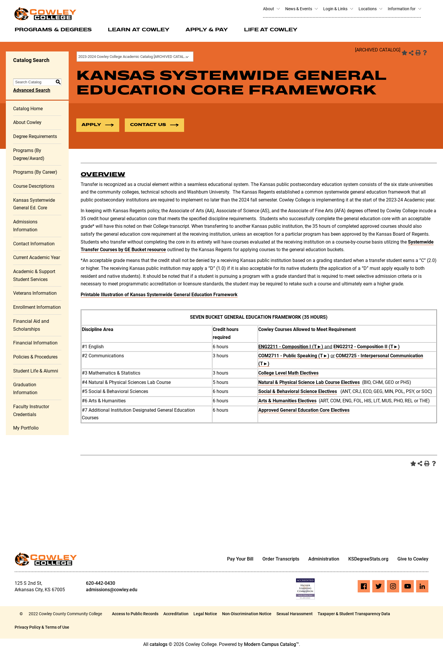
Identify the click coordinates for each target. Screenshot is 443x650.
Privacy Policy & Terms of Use (42, 627)
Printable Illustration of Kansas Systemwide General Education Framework (159, 294)
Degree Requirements (35, 136)
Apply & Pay (207, 30)
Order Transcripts (280, 559)
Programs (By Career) (35, 172)
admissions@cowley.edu (111, 589)
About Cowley (27, 122)
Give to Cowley (412, 559)
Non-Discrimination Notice (246, 613)
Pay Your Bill (240, 559)
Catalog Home (28, 108)
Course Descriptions (33, 186)
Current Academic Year (36, 257)
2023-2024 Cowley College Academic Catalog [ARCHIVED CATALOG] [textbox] (134, 56)
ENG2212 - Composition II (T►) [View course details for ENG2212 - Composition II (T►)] (366, 346)
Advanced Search (31, 90)
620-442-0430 (100, 583)
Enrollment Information (37, 307)
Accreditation (175, 613)
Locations (370, 8)
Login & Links (338, 8)
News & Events (301, 8)
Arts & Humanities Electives (287, 401)
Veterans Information (35, 293)
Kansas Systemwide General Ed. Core (34, 204)
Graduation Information (25, 388)
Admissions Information (25, 225)
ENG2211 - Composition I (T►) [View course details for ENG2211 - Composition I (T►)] (290, 346)
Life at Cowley (270, 30)
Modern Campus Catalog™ (271, 644)
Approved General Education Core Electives (303, 410)
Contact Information (34, 243)
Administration (323, 559)
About (271, 8)
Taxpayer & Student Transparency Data (354, 613)
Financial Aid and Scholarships (31, 325)
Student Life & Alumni (35, 371)
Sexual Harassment (294, 613)
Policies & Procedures (35, 357)
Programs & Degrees (53, 30)
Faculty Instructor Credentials (31, 410)
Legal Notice (205, 613)
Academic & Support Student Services (34, 275)
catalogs (158, 644)
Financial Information (35, 343)
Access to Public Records (135, 613)
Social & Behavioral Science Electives (297, 391)
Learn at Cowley (138, 30)
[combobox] (135, 56)
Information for (404, 8)
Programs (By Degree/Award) (28, 154)
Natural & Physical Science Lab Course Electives (309, 382)
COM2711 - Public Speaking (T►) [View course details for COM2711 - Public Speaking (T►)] (293, 355)
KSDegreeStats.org (368, 559)
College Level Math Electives (288, 373)
